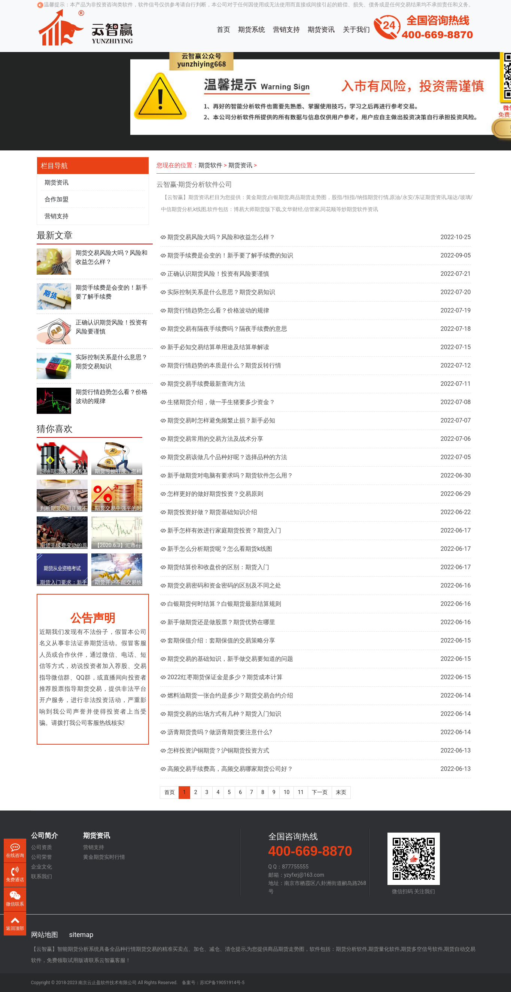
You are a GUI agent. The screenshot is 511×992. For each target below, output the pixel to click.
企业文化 (41, 866)
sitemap (81, 934)
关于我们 (356, 29)
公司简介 (44, 836)
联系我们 (41, 876)
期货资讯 (321, 29)
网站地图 (44, 934)
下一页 (320, 792)
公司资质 (41, 847)
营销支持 (286, 29)
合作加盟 (57, 199)
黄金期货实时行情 (104, 857)
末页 (341, 792)
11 (301, 792)
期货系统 (251, 29)
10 (287, 792)
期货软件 (210, 165)
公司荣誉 (41, 857)
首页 (223, 29)
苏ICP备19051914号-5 (222, 982)
